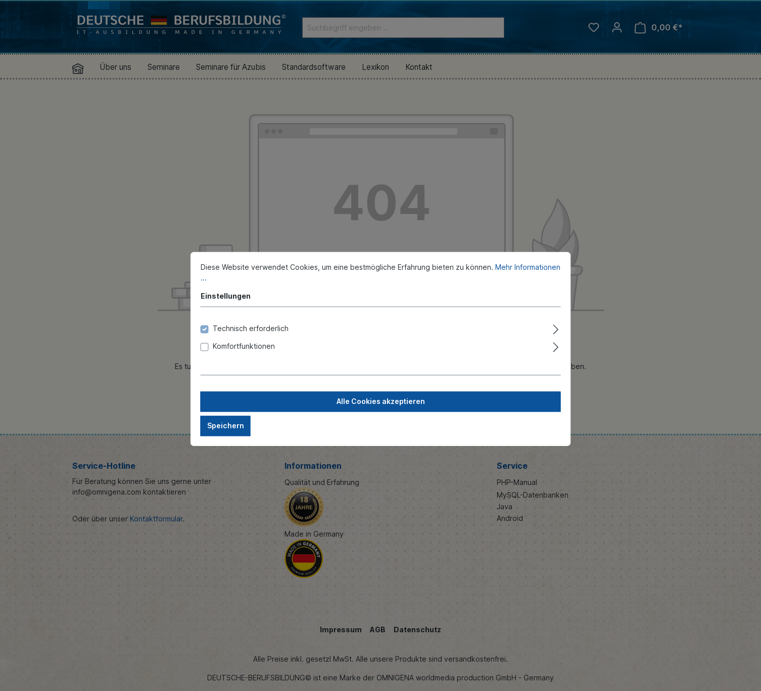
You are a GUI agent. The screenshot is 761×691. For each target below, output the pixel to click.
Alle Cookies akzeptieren (381, 408)
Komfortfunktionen (244, 353)
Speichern (225, 433)
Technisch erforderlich (251, 336)
